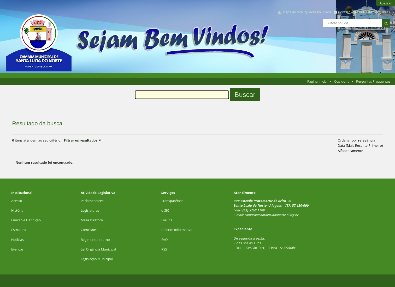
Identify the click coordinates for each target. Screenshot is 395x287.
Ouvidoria (342, 81)
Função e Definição (26, 220)
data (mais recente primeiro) (360, 145)
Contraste (364, 12)
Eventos (17, 249)
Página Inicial (317, 81)
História (17, 210)
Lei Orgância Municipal (98, 249)
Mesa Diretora (92, 220)
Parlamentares (92, 200)
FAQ (164, 239)
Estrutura (18, 229)
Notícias (17, 239)
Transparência (172, 200)
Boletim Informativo (176, 229)
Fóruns (166, 220)
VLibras (384, 12)
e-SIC (165, 210)
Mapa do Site (292, 12)
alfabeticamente (350, 150)
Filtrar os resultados (80, 140)
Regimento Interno (95, 239)
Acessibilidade (320, 12)
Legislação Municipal (97, 259)
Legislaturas (90, 210)
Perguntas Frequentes (373, 81)
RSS (164, 249)
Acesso (16, 200)
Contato (344, 12)
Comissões (89, 229)
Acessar (386, 3)
